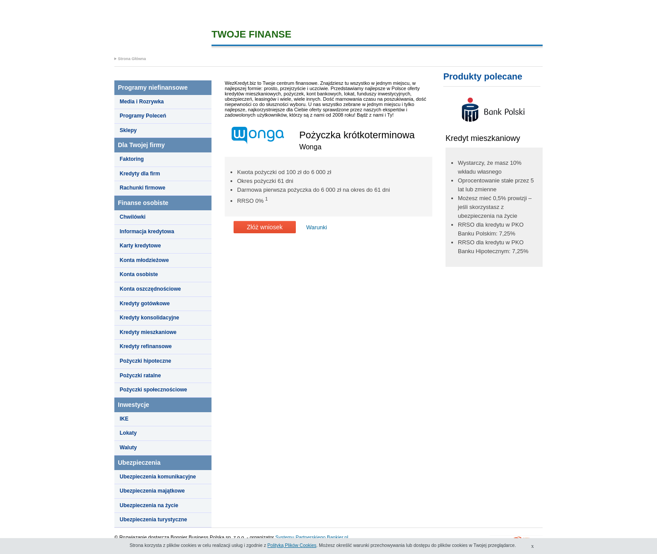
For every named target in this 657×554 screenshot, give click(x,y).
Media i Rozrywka (142, 102)
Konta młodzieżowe (144, 260)
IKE (124, 419)
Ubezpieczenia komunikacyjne (158, 477)
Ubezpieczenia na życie (149, 505)
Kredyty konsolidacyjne (149, 318)
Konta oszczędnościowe (150, 289)
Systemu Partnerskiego (301, 537)
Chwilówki (133, 217)
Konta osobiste (139, 274)
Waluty (128, 447)
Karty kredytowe (140, 246)
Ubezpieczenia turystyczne (153, 519)
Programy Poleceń (143, 116)
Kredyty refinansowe (146, 346)
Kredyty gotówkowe (145, 303)
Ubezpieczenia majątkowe (152, 491)
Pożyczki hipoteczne (145, 361)
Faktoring (132, 159)
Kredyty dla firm (140, 174)
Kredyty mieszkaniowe (148, 332)
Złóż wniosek (265, 227)
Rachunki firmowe (142, 188)
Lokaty (128, 433)
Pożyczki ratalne (140, 375)
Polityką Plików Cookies (292, 545)
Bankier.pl (337, 537)
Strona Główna (132, 59)
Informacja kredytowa (147, 231)
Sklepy (128, 130)
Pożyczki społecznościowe (153, 390)
